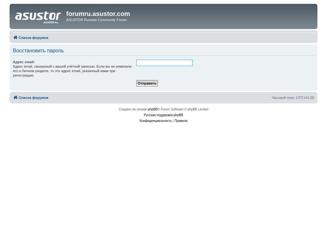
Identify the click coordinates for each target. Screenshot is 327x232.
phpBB (152, 109)
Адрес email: (24, 62)
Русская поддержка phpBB (163, 115)
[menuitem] (156, 121)
